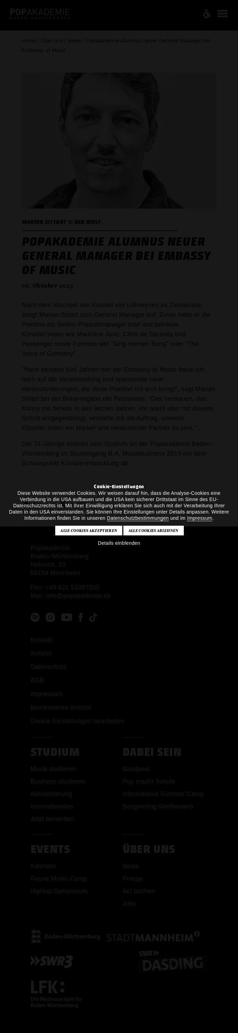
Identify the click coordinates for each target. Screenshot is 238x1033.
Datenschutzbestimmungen (138, 518)
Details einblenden (119, 543)
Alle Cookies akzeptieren (88, 530)
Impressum (199, 518)
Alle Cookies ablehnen (154, 530)
